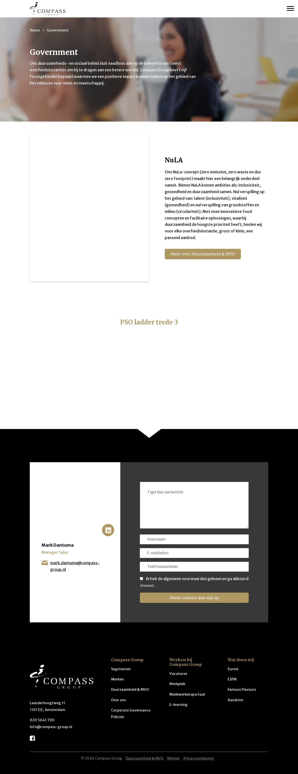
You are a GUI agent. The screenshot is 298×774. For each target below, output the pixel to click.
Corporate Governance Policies (130, 713)
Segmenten (121, 669)
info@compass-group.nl (51, 727)
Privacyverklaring (199, 758)
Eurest (233, 669)
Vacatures (178, 673)
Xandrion (235, 700)
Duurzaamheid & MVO (130, 689)
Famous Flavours (242, 689)
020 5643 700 (42, 720)
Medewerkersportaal (187, 694)
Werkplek (177, 684)
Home (35, 30)
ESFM (232, 679)
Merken (117, 679)
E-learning (178, 704)
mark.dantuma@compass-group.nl (70, 566)
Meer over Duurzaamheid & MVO (203, 253)
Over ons (118, 700)
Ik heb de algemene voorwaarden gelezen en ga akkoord (197, 578)
